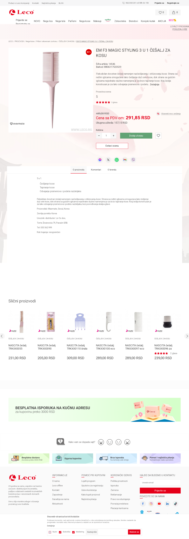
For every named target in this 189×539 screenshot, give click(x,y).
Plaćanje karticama (119, 498)
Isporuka (115, 475)
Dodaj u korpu (136, 125)
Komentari (96, 159)
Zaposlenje (57, 484)
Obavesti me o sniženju (171, 103)
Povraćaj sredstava (119, 493)
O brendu (112, 159)
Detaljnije (154, 74)
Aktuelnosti (57, 493)
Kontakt (55, 479)
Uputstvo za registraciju (92, 475)
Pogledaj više (120, 26)
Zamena (115, 479)
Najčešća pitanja (88, 488)
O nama (56, 470)
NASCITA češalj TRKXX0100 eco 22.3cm (105, 338)
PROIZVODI (19, 31)
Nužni (55, 532)
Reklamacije (116, 484)
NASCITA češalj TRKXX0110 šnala (77, 336)
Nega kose (30, 31)
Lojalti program (88, 470)
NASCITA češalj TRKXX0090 (47, 336)
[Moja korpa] (175, 12)
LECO (10, 31)
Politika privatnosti (119, 470)
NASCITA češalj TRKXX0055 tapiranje (17, 338)
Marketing (80, 532)
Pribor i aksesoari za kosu (46, 31)
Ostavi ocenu (112, 135)
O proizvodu (78, 159)
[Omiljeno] (160, 12)
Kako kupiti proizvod (90, 484)
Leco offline (57, 475)
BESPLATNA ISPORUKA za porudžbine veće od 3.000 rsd (87, 26)
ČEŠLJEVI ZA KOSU (66, 31)
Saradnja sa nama (60, 488)
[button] (91, 12)
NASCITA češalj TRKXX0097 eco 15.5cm (134, 338)
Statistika (66, 532)
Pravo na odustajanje (120, 488)
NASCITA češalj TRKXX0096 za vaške (163, 338)
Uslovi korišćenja (89, 479)
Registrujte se (173, 3)
